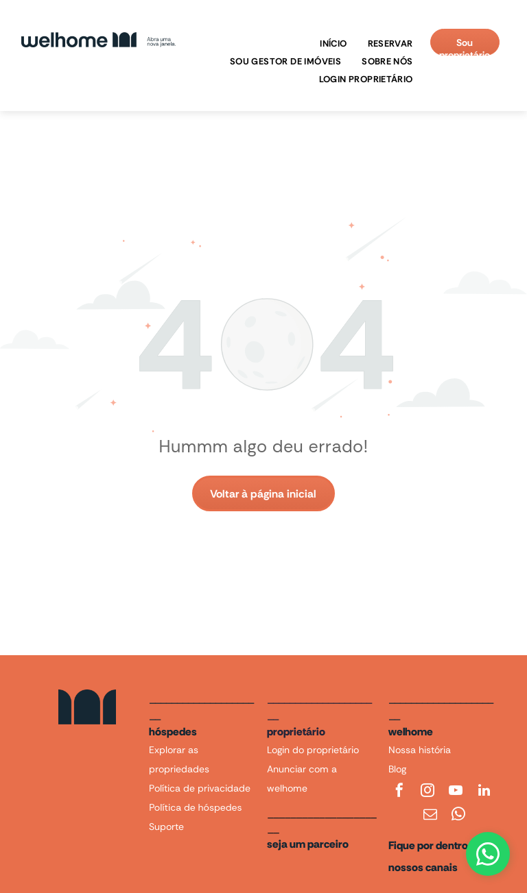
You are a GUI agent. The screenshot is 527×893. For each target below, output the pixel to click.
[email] (430, 816)
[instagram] (427, 792)
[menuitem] (329, 44)
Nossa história (419, 750)
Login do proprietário (313, 750)
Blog (397, 769)
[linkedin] (484, 792)
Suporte (166, 826)
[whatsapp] (458, 816)
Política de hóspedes (195, 807)
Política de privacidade (199, 788)
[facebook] (399, 792)
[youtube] (455, 792)
